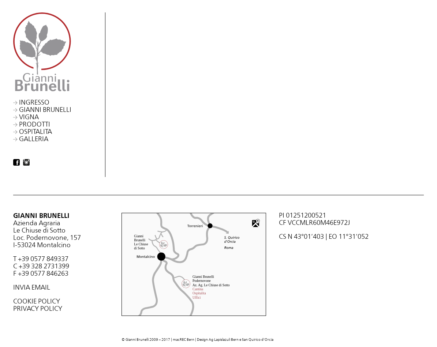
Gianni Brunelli (45, 109)
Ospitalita (35, 131)
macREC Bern (183, 339)
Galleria (33, 139)
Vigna (29, 117)
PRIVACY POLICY (37, 308)
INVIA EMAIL (31, 287)
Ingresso (34, 102)
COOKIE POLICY (36, 301)
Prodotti (34, 124)
